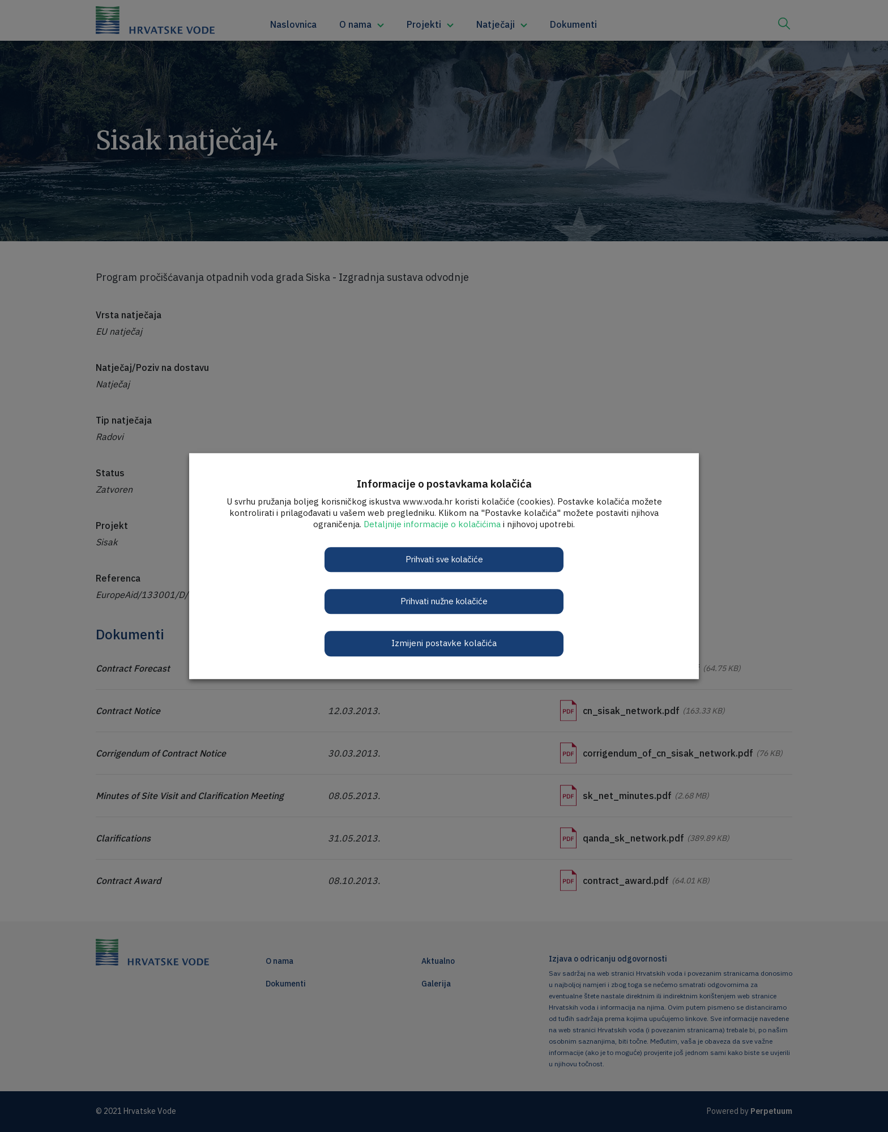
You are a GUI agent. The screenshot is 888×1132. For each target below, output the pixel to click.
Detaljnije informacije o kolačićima (432, 524)
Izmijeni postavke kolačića (444, 643)
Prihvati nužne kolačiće (444, 601)
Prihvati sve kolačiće (444, 559)
